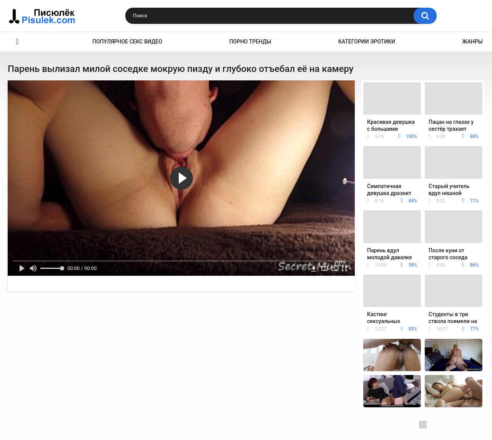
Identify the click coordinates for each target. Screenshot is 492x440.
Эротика (17, 42)
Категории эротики (366, 41)
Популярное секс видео (127, 41)
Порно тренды (250, 41)
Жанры (472, 41)
